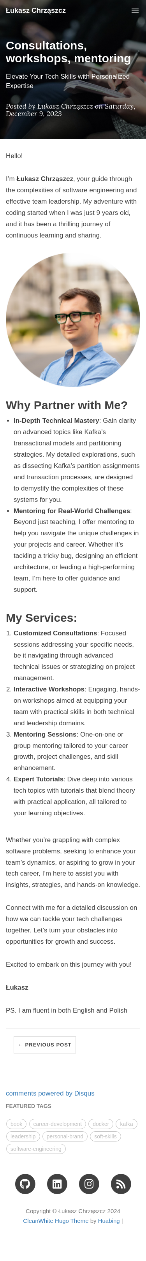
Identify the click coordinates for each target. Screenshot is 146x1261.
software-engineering (36, 1149)
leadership (23, 1136)
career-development (57, 1124)
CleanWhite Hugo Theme (55, 1220)
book (16, 1124)
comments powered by (50, 1093)
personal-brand (65, 1136)
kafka (126, 1124)
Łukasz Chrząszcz (36, 10)
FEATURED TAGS (28, 1106)
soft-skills (105, 1136)
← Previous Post (45, 1045)
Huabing (109, 1220)
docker (101, 1124)
